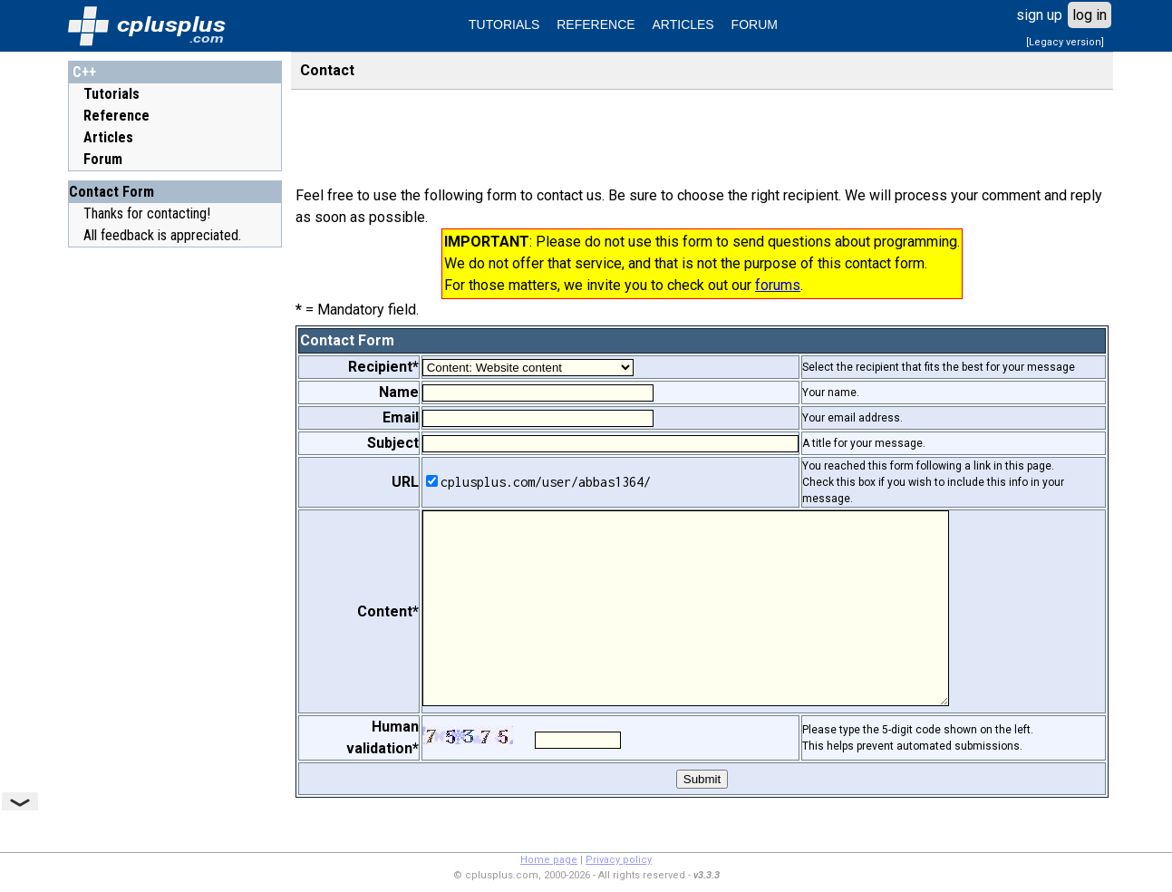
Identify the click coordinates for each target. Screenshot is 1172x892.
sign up (1039, 15)
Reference (116, 115)
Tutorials (111, 93)
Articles (108, 137)
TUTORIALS (504, 24)
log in (1089, 15)
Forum (102, 159)
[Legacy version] (1065, 42)
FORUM (754, 24)
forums (777, 285)
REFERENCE (595, 24)
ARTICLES (683, 24)
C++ (84, 72)
